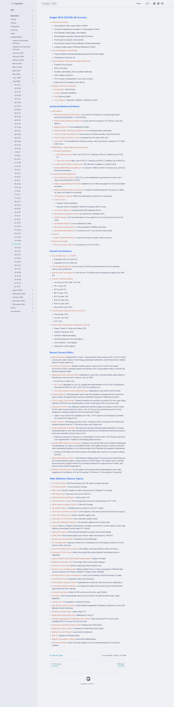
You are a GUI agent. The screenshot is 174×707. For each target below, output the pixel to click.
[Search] (49, 3)
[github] (162, 4)
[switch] (147, 3)
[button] (22, 10)
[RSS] (154, 4)
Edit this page (56, 655)
